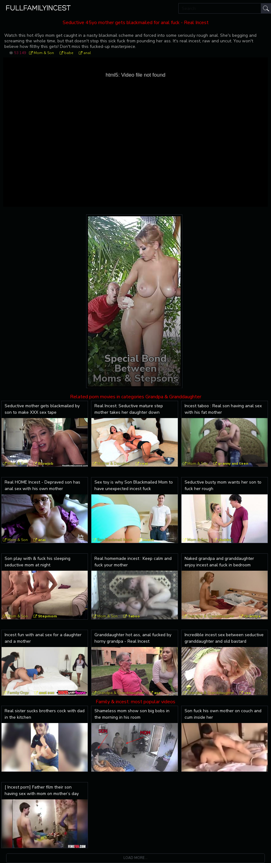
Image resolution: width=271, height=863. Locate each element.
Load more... (135, 858)
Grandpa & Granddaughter (210, 616)
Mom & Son (44, 52)
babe (68, 52)
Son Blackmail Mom (114, 539)
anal (87, 52)
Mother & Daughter (113, 463)
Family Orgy (18, 692)
